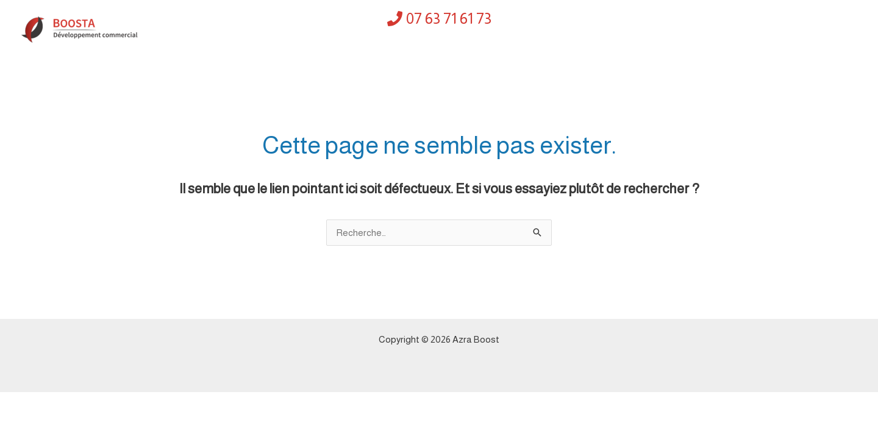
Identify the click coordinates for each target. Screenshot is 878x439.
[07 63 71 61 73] (439, 18)
